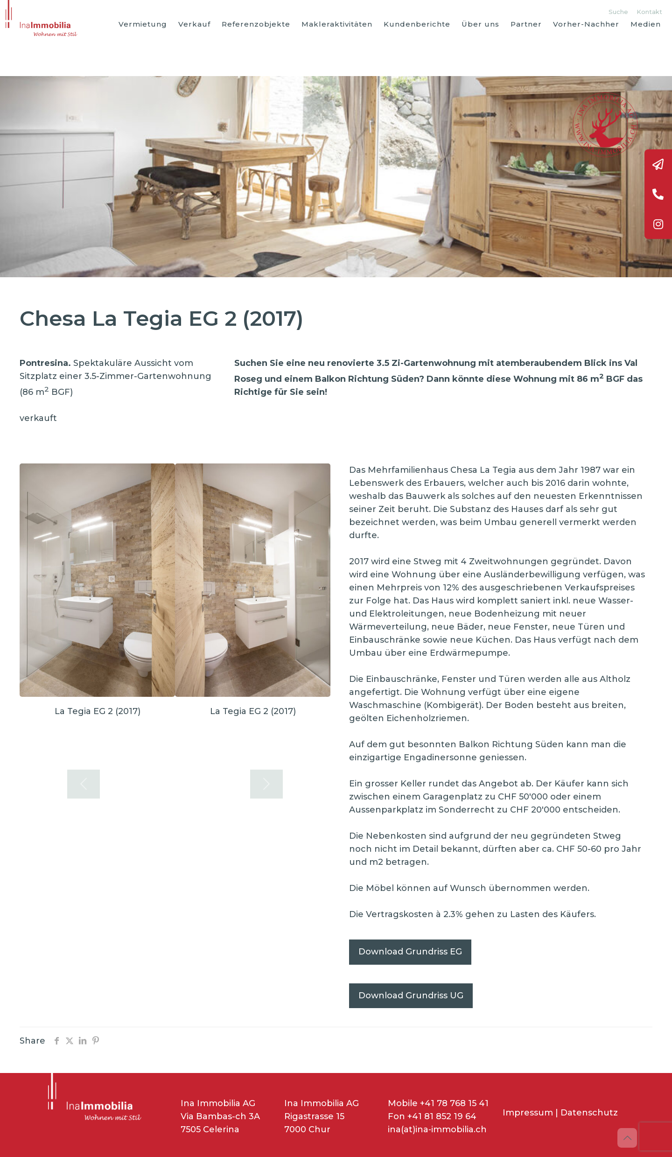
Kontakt (649, 11)
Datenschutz (589, 1113)
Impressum (528, 1113)
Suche (618, 11)
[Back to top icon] (627, 1138)
